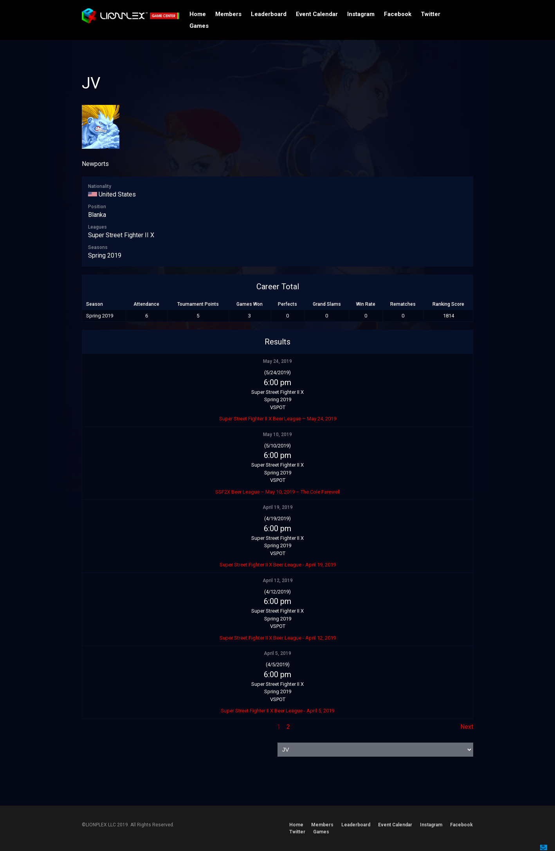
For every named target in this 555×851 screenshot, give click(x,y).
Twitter (430, 14)
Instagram (361, 14)
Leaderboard (269, 14)
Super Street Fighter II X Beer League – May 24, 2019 (277, 419)
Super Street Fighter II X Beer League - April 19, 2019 (278, 565)
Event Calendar (317, 14)
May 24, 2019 (277, 361)
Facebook (397, 14)
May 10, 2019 (277, 434)
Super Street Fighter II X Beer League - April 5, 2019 (277, 711)
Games (199, 25)
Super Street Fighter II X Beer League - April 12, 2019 (278, 638)
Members (228, 14)
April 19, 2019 (278, 507)
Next (466, 726)
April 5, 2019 (277, 653)
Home (197, 14)
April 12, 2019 (278, 580)
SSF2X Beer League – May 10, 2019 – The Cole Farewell (277, 492)
